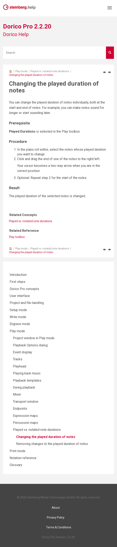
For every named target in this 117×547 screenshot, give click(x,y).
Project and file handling (27, 303)
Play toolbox (17, 237)
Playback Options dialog (30, 345)
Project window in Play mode (33, 338)
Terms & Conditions (58, 527)
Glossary (16, 465)
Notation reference (23, 458)
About (56, 507)
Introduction (18, 275)
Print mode (17, 451)
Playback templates (27, 380)
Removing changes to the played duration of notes (52, 444)
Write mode (18, 317)
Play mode (21, 71)
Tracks (17, 359)
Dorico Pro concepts (24, 289)
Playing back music (26, 373)
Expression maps (25, 416)
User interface (20, 296)
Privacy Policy (55, 517)
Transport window (25, 402)
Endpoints (20, 409)
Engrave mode (20, 324)
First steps (17, 282)
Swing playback (24, 387)
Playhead (19, 366)
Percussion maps (25, 423)
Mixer (17, 394)
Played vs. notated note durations (49, 71)
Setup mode (18, 310)
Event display (22, 352)
